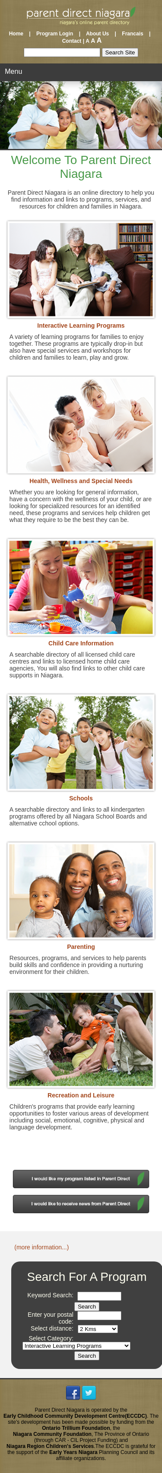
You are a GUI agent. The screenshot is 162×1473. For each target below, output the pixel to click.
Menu (13, 71)
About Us (97, 34)
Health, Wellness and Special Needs (81, 480)
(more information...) (41, 1247)
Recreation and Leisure (81, 1095)
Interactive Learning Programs (80, 325)
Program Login (54, 34)
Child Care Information (81, 643)
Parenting (81, 946)
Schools (80, 798)
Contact (70, 41)
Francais (132, 34)
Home (18, 34)
